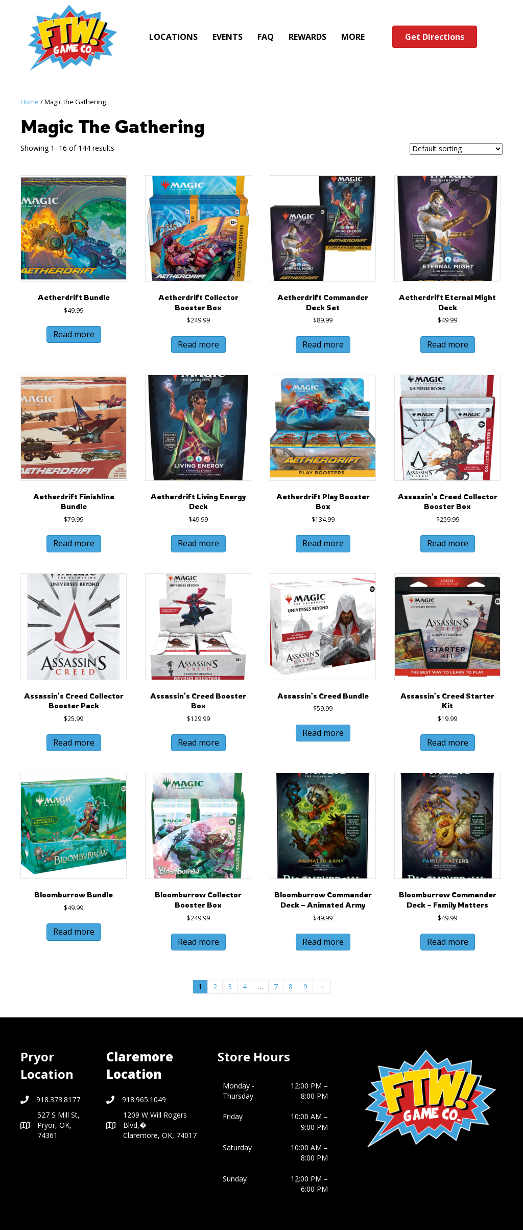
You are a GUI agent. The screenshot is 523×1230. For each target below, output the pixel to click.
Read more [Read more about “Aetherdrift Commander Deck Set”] (323, 344)
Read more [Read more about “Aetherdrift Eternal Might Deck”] (447, 344)
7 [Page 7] (276, 986)
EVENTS (227, 36)
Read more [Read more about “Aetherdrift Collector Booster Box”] (198, 344)
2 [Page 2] (215, 986)
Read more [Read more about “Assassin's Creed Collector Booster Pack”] (73, 742)
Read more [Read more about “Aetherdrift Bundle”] (73, 334)
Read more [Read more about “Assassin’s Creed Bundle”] (323, 732)
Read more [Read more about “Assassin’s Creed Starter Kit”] (447, 742)
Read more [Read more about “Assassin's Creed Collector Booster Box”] (447, 543)
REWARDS (307, 36)
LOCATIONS (173, 36)
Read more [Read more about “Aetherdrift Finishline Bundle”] (73, 543)
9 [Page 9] (305, 986)
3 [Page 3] (230, 986)
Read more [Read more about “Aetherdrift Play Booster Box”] (323, 543)
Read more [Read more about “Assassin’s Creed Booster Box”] (198, 742)
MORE (353, 36)
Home (29, 101)
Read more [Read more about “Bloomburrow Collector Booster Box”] (198, 941)
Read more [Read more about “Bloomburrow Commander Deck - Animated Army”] (323, 941)
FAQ (265, 36)
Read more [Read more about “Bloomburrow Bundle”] (73, 931)
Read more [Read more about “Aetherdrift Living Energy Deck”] (198, 543)
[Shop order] (456, 149)
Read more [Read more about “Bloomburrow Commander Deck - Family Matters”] (447, 941)
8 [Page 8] (291, 986)
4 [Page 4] (245, 986)
